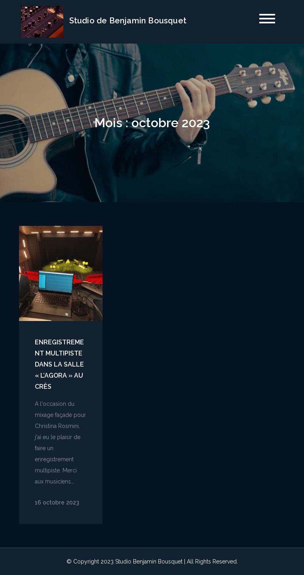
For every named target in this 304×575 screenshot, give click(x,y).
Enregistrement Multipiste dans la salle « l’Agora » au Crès (59, 364)
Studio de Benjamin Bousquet (127, 20)
